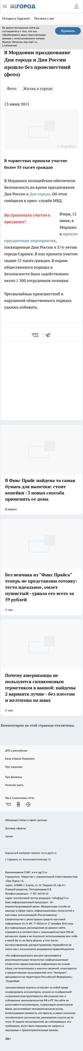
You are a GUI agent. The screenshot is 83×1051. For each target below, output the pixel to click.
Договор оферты (15, 828)
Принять (68, 31)
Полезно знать (14, 785)
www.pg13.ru (48, 853)
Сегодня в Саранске (16, 18)
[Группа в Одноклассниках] (18, 804)
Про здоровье (13, 766)
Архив (9, 836)
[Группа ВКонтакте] (8, 804)
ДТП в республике (16, 750)
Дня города (39, 193)
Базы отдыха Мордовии (20, 758)
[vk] (35, 335)
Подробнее (12, 981)
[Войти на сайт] (76, 6)
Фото (11, 88)
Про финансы (13, 777)
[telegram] (49, 335)
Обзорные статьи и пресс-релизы (26, 820)
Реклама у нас (44, 18)
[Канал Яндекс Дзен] (28, 804)
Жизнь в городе (37, 88)
